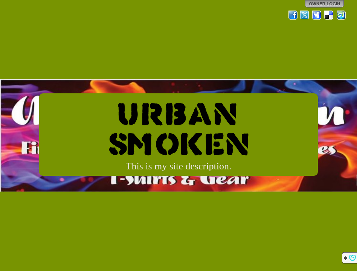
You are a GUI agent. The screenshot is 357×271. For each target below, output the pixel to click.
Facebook (293, 15)
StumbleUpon (341, 15)
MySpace (317, 15)
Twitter (305, 15)
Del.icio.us (329, 15)
